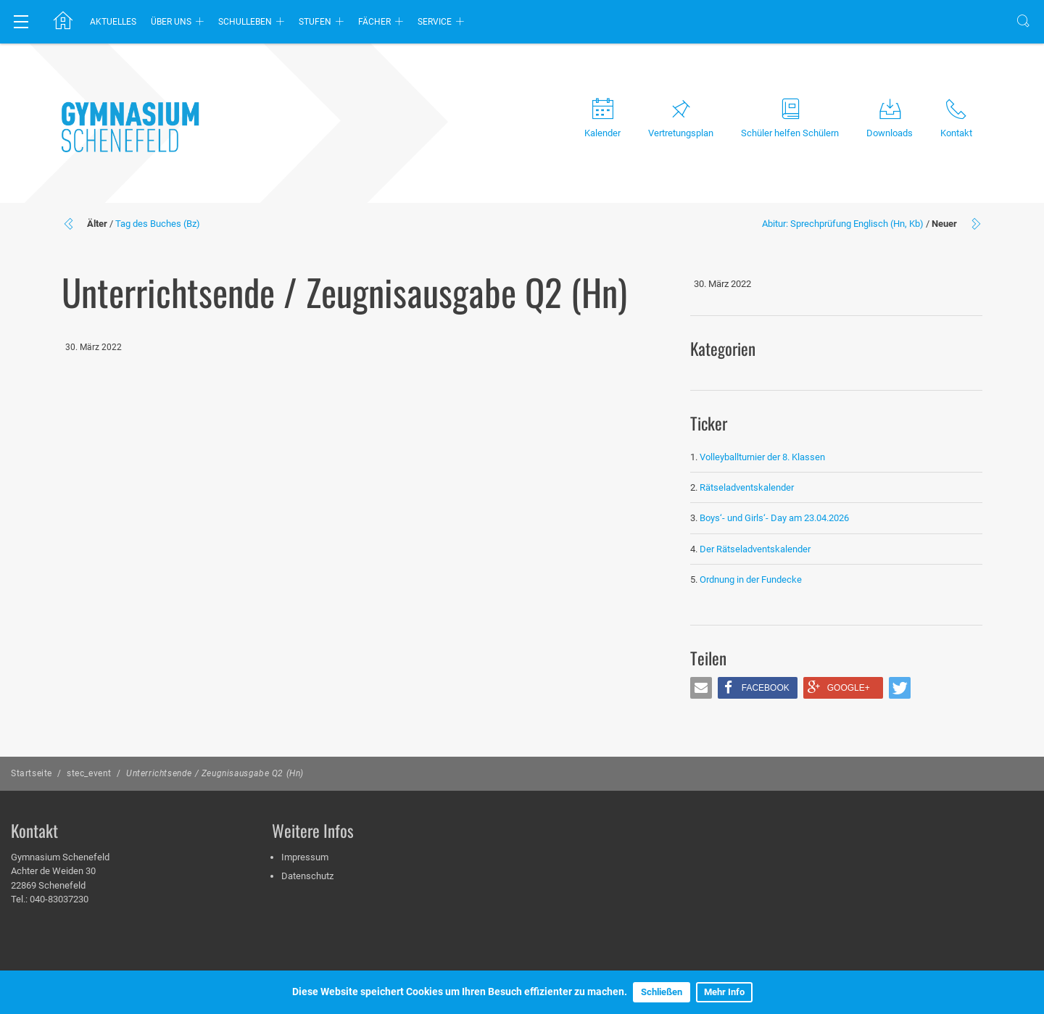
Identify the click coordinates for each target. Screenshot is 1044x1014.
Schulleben (245, 22)
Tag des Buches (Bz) (157, 223)
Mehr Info (724, 991)
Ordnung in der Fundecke (751, 579)
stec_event (89, 773)
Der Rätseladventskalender (755, 549)
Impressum (304, 857)
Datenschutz (307, 875)
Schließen (661, 991)
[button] (701, 688)
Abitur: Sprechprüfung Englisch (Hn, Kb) (843, 223)
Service (435, 22)
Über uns (171, 22)
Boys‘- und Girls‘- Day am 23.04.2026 (774, 517)
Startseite (31, 773)
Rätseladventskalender (747, 487)
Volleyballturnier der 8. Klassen (762, 457)
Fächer (374, 22)
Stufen (315, 22)
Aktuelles (113, 22)
